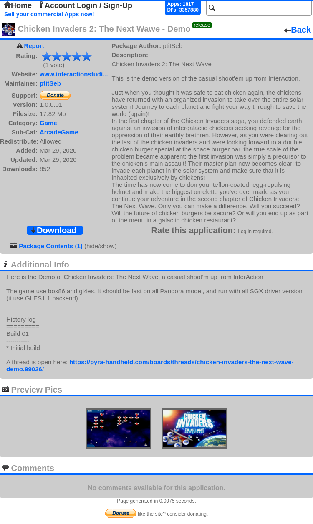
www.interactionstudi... (74, 74)
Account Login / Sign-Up (85, 5)
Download (53, 230)
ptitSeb (50, 83)
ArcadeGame (59, 132)
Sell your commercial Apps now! (49, 14)
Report (34, 45)
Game (48, 122)
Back (297, 29)
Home (18, 5)
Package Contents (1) (51, 245)
